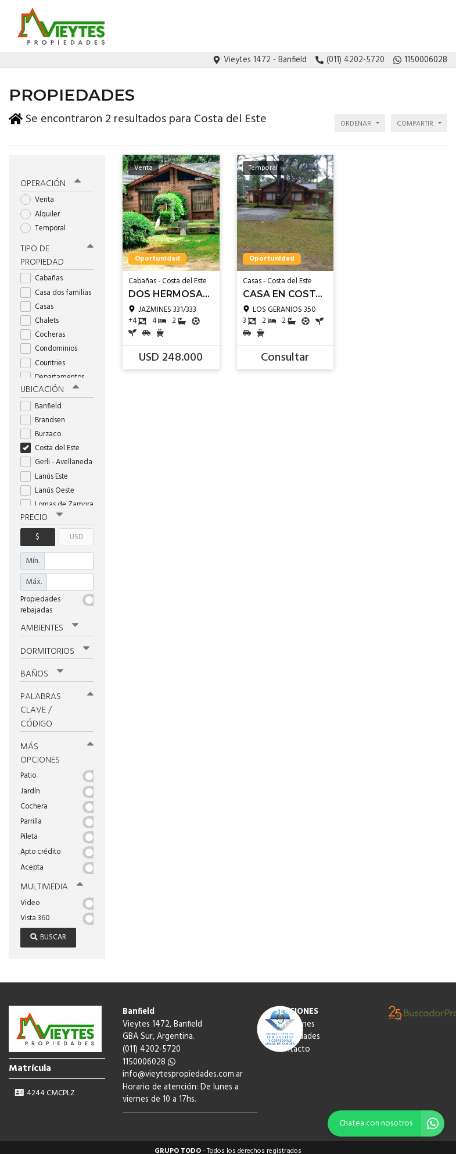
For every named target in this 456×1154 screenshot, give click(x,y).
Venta (41, 194)
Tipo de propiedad (57, 249)
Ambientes (49, 622)
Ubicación (49, 384)
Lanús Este (48, 470)
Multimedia (51, 880)
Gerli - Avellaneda (57, 456)
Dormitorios (54, 645)
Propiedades (384, 27)
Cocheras (46, 328)
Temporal (46, 222)
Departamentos (56, 371)
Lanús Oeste (51, 484)
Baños (41, 668)
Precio (41, 511)
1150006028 (149, 1055)
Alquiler (43, 208)
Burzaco (44, 428)
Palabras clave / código (57, 703)
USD (76, 531)
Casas (40, 301)
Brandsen (46, 413)
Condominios (52, 342)
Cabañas (45, 272)
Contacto (429, 27)
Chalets (43, 314)
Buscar (48, 930)
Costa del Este (53, 442)
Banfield (44, 399)
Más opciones (57, 746)
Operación (50, 179)
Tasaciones (336, 27)
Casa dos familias (57, 286)
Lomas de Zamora (57, 498)
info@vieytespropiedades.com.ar (183, 1067)
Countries (46, 356)
